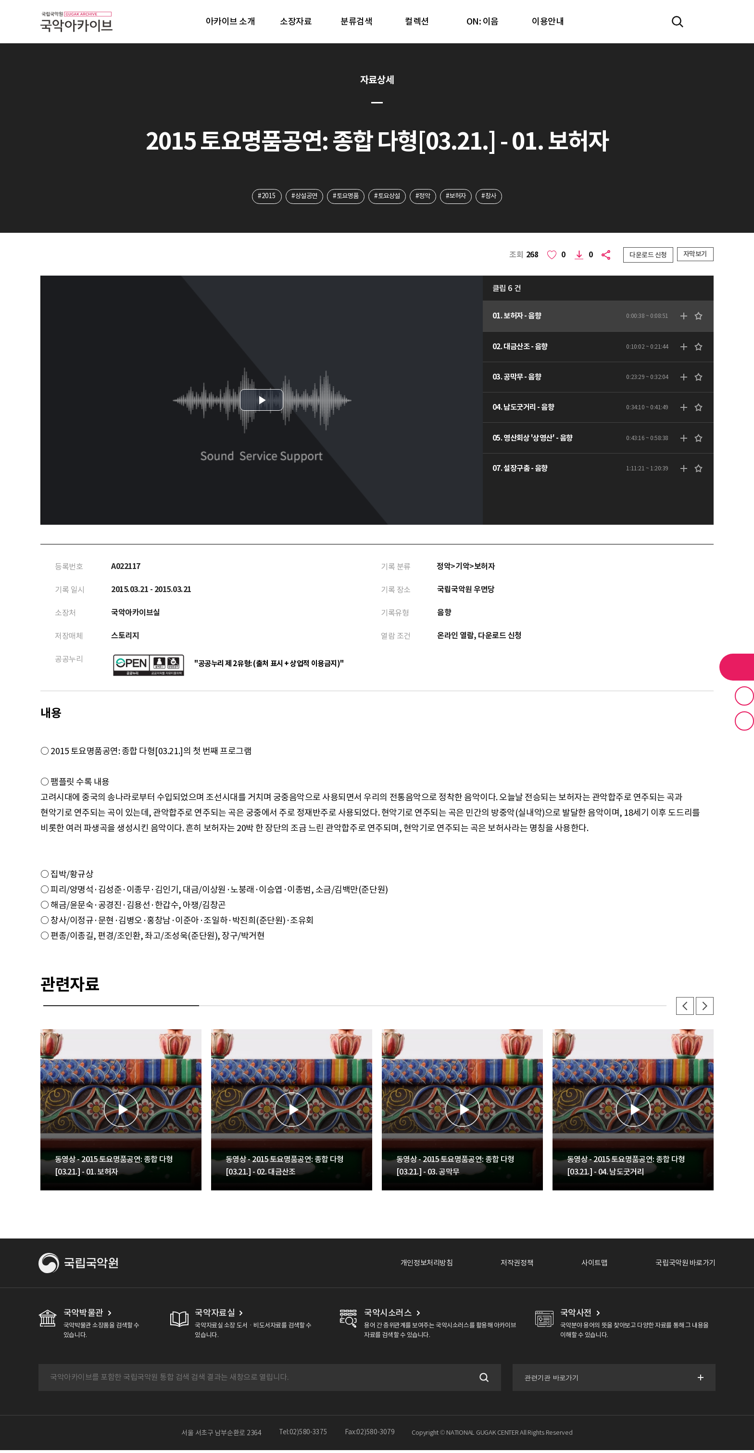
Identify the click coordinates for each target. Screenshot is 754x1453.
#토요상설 (388, 196)
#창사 (495, 196)
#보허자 (460, 196)
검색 (482, 1380)
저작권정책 (509, 1266)
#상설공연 (299, 196)
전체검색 (677, 22)
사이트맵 (589, 1266)
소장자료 (296, 21)
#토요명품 (343, 196)
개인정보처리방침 (416, 1266)
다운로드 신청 (648, 255)
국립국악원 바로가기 (683, 1266)
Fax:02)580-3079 (370, 1435)
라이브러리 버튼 (736, 667)
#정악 (425, 196)
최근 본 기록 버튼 (744, 721)
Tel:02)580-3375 (303, 1435)
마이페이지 (705, 22)
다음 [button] (704, 1008)
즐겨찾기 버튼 (744, 696)
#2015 (260, 196)
